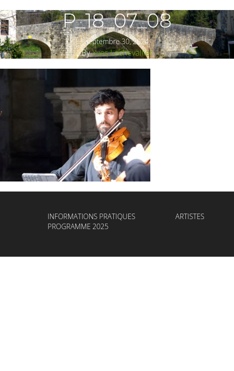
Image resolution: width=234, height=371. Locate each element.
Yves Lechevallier (122, 52)
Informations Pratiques (91, 216)
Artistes (189, 216)
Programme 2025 (78, 226)
